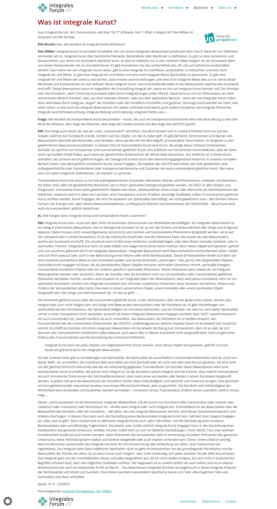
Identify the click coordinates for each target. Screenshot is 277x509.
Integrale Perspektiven (78, 491)
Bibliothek (201, 7)
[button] (8, 501)
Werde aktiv (149, 7)
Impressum (188, 501)
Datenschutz (211, 501)
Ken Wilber (104, 491)
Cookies (231, 501)
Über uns (225, 7)
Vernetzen (176, 7)
